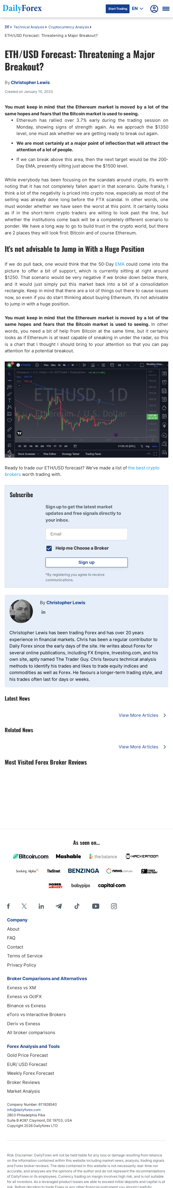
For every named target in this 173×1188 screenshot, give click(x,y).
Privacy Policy (21, 965)
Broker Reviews (23, 1082)
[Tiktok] (76, 906)
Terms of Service (25, 956)
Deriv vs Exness (23, 1023)
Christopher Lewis (65, 602)
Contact (15, 947)
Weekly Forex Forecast (30, 1073)
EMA (120, 264)
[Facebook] (8, 906)
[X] (24, 906)
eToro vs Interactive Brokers (36, 1014)
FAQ (11, 938)
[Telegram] (59, 906)
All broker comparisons (31, 1032)
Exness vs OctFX (24, 996)
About (13, 929)
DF (7, 27)
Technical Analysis (29, 27)
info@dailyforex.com (24, 1110)
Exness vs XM (21, 987)
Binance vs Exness (26, 1005)
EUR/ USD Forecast (27, 1064)
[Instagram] (114, 906)
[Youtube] (95, 906)
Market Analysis (23, 1091)
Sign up (86, 562)
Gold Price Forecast (27, 1055)
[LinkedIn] (41, 906)
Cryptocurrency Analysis (68, 27)
